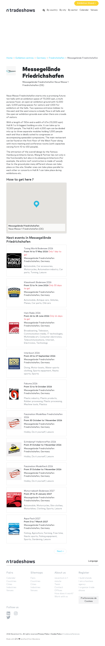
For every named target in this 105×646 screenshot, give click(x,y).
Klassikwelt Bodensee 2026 (37, 282)
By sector (73, 10)
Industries (11, 587)
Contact (59, 587)
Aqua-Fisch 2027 (32, 519)
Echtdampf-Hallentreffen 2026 (40, 442)
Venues (94, 10)
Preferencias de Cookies (89, 599)
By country (52, 10)
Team (57, 584)
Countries (11, 581)
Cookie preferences (71, 634)
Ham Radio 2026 (32, 313)
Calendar (84, 10)
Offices (58, 591)
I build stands (85, 578)
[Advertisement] (52, 35)
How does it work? (64, 594)
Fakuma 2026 (30, 384)
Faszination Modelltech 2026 (38, 466)
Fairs (9, 573)
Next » (60, 551)
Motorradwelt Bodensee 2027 (39, 491)
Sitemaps (36, 573)
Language (93, 561)
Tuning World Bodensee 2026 (38, 249)
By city (62, 10)
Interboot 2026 (32, 353)
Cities (9, 584)
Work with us (61, 597)
